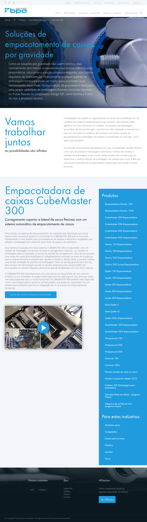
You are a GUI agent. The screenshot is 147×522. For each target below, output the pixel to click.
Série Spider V (112, 304)
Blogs (68, 3)
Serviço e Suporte (112, 13)
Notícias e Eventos (82, 3)
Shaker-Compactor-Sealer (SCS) (121, 378)
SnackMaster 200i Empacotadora (121, 331)
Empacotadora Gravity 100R (119, 210)
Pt (15, 20)
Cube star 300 (57, 20)
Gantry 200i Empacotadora (118, 257)
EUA (32, 489)
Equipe (67, 494)
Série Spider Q (112, 311)
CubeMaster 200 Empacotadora (121, 217)
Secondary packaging (38, 20)
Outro (108, 458)
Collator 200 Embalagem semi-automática (120, 386)
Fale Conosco (123, 3)
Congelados (111, 431)
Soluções (95, 13)
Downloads (109, 3)
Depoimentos (131, 13)
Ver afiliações (107, 499)
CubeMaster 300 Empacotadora (121, 230)
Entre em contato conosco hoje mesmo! (30, 294)
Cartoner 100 (111, 358)
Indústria (83, 13)
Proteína (109, 445)
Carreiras (97, 3)
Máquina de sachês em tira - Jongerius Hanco (119, 405)
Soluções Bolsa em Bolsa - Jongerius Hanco (122, 396)
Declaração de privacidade (60, 518)
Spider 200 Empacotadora (118, 284)
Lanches (109, 451)
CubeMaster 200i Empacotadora (121, 224)
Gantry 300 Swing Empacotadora (122, 264)
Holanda (42, 489)
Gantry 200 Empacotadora (118, 251)
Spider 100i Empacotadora (118, 277)
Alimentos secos (112, 425)
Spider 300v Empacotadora (118, 318)
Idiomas (137, 3)
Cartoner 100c (112, 365)
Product (22, 20)
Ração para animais (115, 438)
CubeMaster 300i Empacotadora (121, 237)
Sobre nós (68, 488)
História (67, 491)
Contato (67, 497)
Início (58, 13)
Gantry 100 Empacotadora (118, 244)
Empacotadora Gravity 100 (118, 204)
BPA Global (69, 13)
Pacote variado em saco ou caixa (121, 371)
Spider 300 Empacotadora (118, 298)
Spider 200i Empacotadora (118, 291)
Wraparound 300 (113, 351)
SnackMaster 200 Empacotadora (121, 324)
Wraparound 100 (113, 338)
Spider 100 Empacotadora (118, 271)
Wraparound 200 (113, 345)
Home (7, 20)
